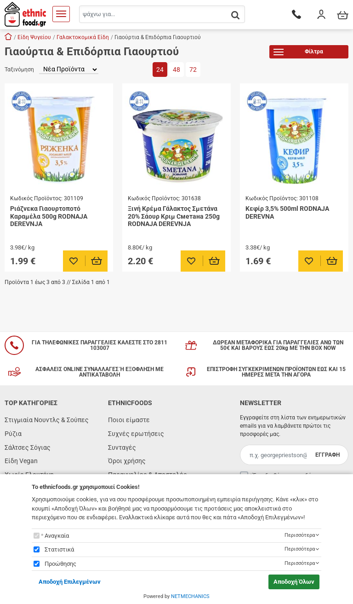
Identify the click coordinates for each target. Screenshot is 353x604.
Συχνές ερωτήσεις (136, 433)
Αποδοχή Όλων (293, 581)
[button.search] (235, 15)
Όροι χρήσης (127, 461)
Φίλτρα (298, 53)
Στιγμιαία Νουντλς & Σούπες (47, 420)
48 (176, 69)
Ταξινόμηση (19, 69)
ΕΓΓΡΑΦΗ (327, 455)
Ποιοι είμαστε (129, 420)
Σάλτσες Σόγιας (28, 447)
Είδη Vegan (21, 461)
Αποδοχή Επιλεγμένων (70, 581)
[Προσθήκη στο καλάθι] (97, 261)
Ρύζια (13, 433)
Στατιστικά (59, 549)
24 (160, 69)
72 (193, 69)
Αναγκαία (57, 535)
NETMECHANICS (190, 596)
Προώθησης (60, 563)
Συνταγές (122, 447)
